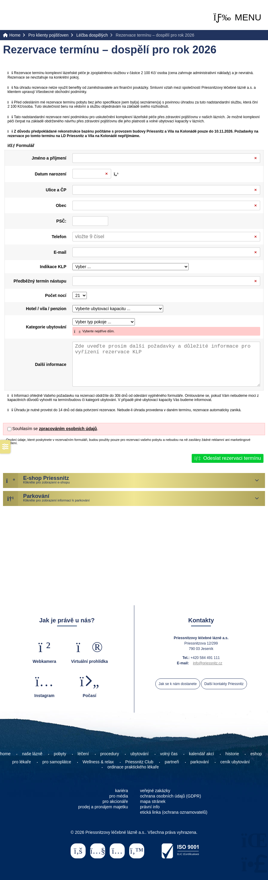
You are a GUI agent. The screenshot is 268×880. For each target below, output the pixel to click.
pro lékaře (21, 761)
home (5, 753)
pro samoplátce (56, 761)
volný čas (169, 753)
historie (232, 753)
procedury (109, 753)
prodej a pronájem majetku (103, 806)
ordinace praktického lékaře (133, 767)
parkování (199, 761)
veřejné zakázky (155, 790)
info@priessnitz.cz (207, 663)
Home (28, 15)
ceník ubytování (235, 761)
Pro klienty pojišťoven (48, 35)
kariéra (121, 790)
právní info (150, 806)
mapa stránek (153, 801)
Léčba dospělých (92, 35)
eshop (256, 753)
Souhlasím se (25, 428)
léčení (83, 753)
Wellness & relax (98, 761)
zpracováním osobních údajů (68, 428)
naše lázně (32, 753)
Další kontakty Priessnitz (224, 684)
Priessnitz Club (139, 761)
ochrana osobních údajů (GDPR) (170, 796)
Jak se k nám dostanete (178, 684)
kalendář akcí (201, 753)
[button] (237, 17)
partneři (172, 761)
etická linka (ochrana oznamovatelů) (173, 812)
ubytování (139, 753)
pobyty (60, 753)
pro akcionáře (115, 801)
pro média (118, 796)
